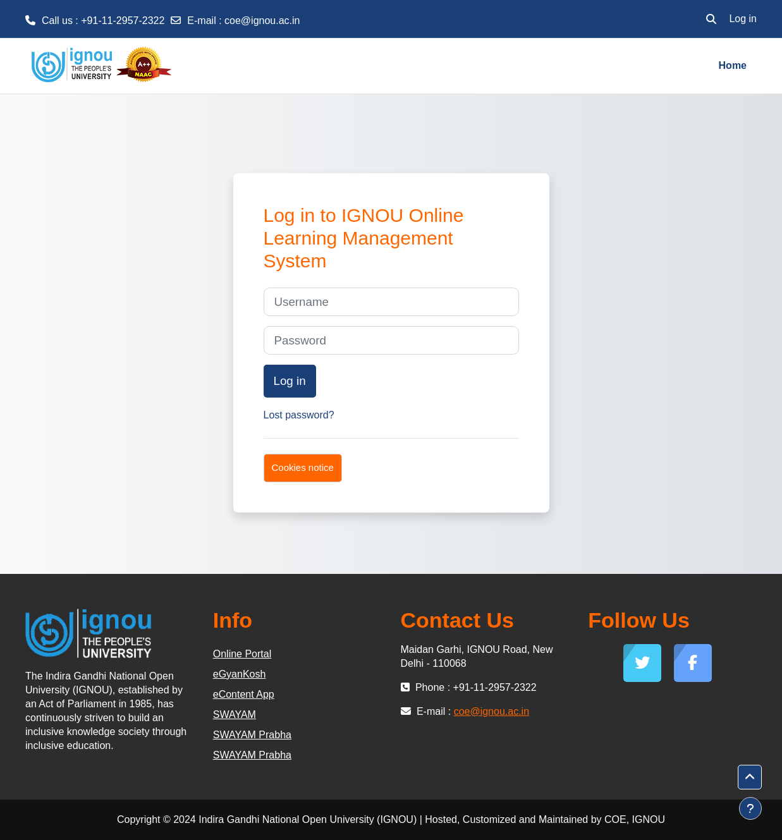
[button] (711, 19)
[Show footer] (750, 808)
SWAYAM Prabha (252, 734)
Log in (743, 18)
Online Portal (242, 653)
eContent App (243, 694)
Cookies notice (303, 467)
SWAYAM (234, 714)
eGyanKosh (239, 674)
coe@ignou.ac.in (262, 20)
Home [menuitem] (733, 65)
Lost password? (299, 415)
